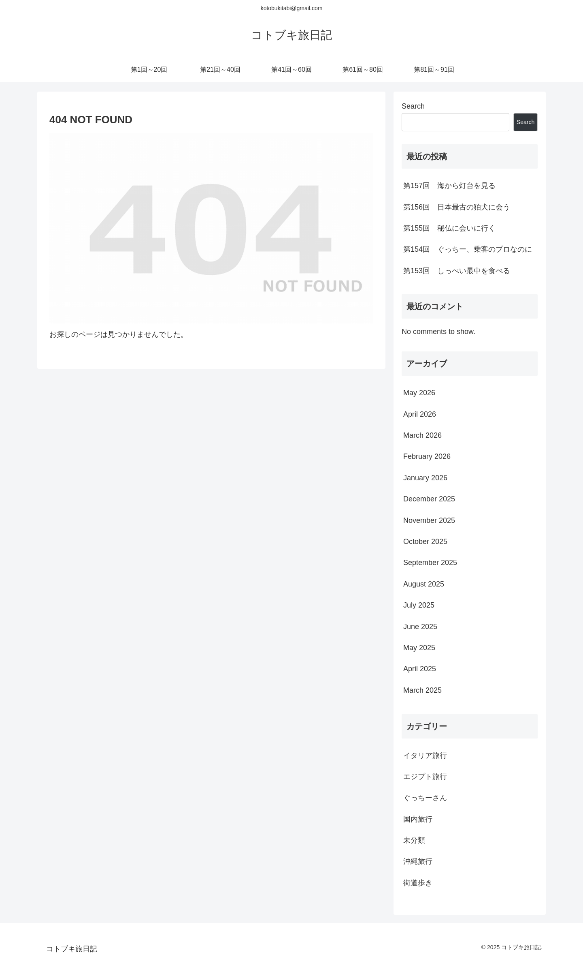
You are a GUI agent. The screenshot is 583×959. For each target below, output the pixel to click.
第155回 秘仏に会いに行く (449, 228)
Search (413, 106)
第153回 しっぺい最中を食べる (456, 271)
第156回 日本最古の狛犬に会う (456, 207)
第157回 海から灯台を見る (449, 186)
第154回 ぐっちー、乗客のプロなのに (467, 249)
